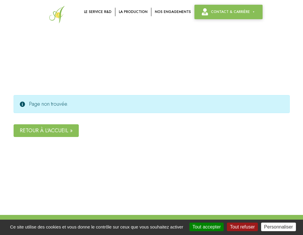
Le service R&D (98, 11)
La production (133, 11)
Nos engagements (173, 11)
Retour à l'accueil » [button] (46, 130)
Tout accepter (206, 226)
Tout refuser (242, 226)
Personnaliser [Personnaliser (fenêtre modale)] (278, 226)
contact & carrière (233, 11)
